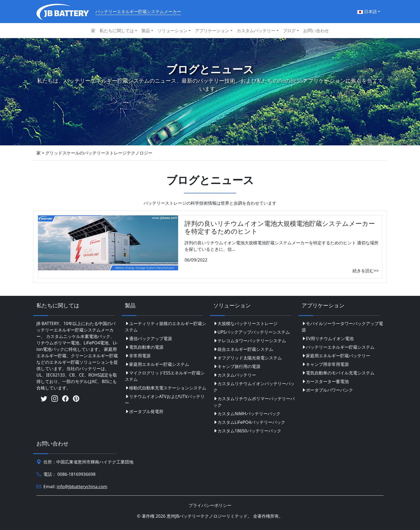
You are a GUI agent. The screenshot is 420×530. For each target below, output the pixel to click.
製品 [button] (145, 31)
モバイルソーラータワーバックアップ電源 (342, 327)
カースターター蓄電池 (325, 381)
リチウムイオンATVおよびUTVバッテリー (165, 399)
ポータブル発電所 (144, 411)
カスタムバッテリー (234, 375)
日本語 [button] (367, 11)
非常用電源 (138, 356)
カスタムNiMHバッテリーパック (246, 414)
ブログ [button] (289, 31)
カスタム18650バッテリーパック (247, 431)
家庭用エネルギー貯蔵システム (157, 364)
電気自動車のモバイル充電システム (338, 373)
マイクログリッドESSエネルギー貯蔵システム (165, 376)
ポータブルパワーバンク (327, 390)
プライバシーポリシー (210, 505)
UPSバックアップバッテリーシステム (251, 332)
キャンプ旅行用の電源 (236, 366)
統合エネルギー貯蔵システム (243, 349)
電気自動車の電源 (144, 347)
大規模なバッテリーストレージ (245, 323)
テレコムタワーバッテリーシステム (249, 341)
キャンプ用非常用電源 (325, 364)
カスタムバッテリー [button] (256, 31)
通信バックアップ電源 (148, 338)
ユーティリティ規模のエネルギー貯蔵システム (165, 327)
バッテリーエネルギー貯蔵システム (338, 347)
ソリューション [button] (173, 31)
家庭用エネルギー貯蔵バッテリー (336, 356)
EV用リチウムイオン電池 (328, 338)
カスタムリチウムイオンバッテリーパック (254, 387)
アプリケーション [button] (212, 31)
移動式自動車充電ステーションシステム (165, 388)
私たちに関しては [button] (117, 31)
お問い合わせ (316, 31)
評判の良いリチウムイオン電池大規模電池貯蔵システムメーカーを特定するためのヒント (280, 227)
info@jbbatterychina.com (82, 486)
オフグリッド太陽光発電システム (247, 358)
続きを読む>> (365, 271)
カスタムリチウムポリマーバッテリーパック (254, 402)
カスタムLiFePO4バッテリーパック (249, 422)
